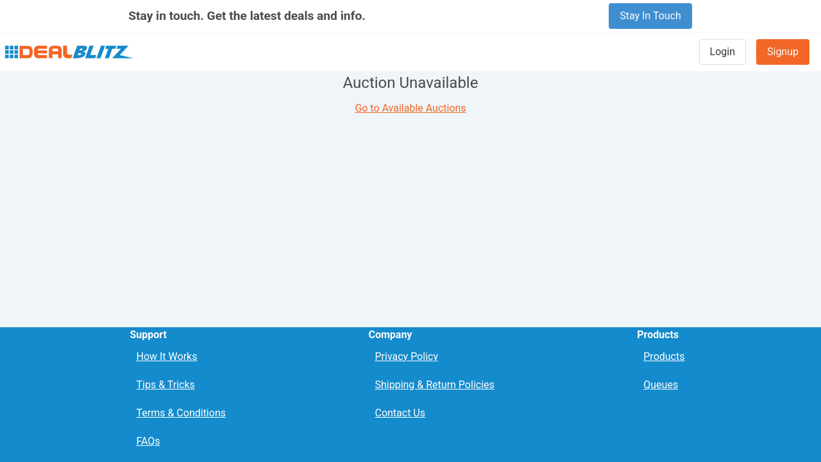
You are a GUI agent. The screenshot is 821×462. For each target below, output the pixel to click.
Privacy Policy (406, 356)
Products (663, 356)
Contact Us (400, 413)
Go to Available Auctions (410, 108)
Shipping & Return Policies (434, 385)
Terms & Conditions (181, 413)
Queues (660, 385)
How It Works (166, 356)
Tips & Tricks (165, 385)
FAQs (148, 441)
